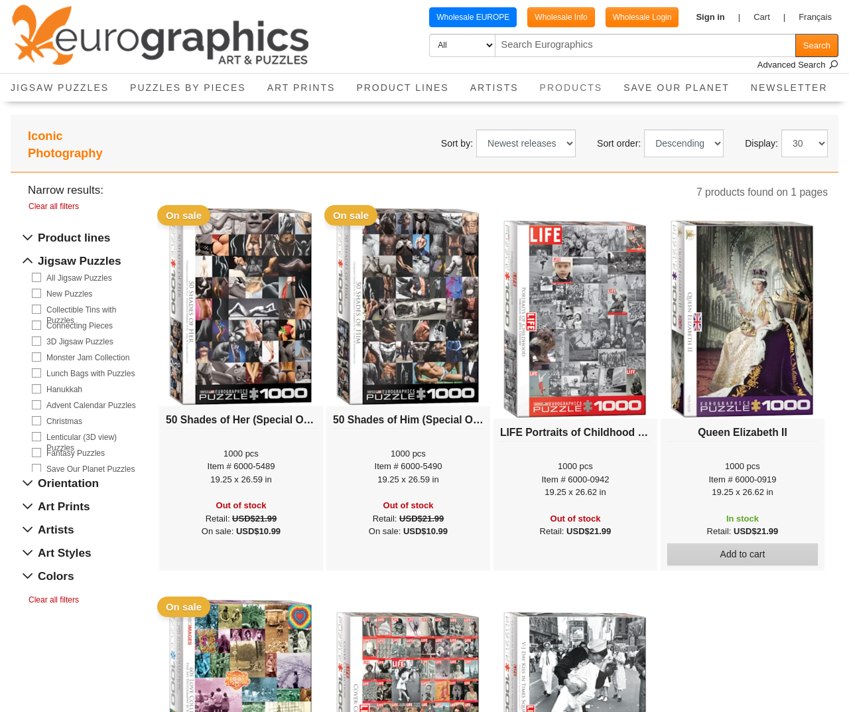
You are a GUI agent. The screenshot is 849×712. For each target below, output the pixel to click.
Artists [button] (494, 87)
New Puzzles (69, 294)
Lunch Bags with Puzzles (90, 373)
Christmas (64, 421)
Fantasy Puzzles (75, 453)
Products (577, 83)
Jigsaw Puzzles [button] (60, 87)
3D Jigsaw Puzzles (79, 341)
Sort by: (457, 143)
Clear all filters (54, 206)
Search (816, 45)
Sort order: (619, 143)
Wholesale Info (561, 17)
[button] (718, 17)
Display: (761, 143)
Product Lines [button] (402, 87)
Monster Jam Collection (87, 357)
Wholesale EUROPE (472, 17)
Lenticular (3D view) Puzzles (81, 438)
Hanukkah (64, 389)
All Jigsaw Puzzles (79, 278)
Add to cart (742, 554)
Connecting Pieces (79, 325)
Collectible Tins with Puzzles (81, 310)
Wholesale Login (642, 17)
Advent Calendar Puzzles (91, 405)
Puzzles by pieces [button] (188, 87)
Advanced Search (797, 65)
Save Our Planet (676, 87)
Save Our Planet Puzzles (90, 469)
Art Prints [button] (301, 87)
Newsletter (789, 87)
